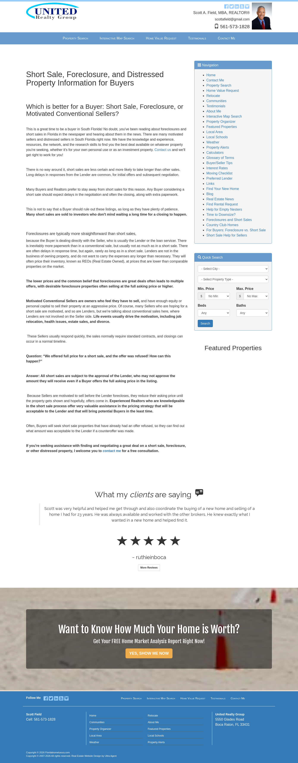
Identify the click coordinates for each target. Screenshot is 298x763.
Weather (212, 142)
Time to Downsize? (220, 214)
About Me (213, 111)
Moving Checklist (219, 173)
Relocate (213, 96)
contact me (112, 451)
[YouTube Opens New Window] (242, 6)
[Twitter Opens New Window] (231, 6)
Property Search (218, 85)
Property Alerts (217, 147)
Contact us (163, 150)
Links (210, 183)
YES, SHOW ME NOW (149, 653)
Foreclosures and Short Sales (229, 220)
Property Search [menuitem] (75, 38)
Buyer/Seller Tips (219, 163)
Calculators (215, 152)
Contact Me (215, 80)
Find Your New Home (222, 189)
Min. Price (206, 289)
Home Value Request (222, 90)
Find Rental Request (222, 204)
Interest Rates (217, 168)
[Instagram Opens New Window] (247, 6)
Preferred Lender (219, 178)
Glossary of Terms (220, 158)
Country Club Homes (222, 225)
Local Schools (217, 137)
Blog (209, 194)
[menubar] (149, 38)
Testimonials (215, 106)
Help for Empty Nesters (224, 209)
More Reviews (149, 567)
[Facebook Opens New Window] (226, 6)
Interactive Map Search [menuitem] (117, 38)
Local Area (214, 132)
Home (211, 75)
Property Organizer (220, 121)
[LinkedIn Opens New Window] (236, 6)
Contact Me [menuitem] (226, 38)
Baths (241, 305)
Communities (216, 101)
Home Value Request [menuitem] (161, 38)
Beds (202, 305)
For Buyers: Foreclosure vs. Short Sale (236, 230)
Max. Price (244, 289)
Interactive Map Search (224, 116)
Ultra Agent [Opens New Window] (110, 756)
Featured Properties (221, 127)
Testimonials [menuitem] (197, 38)
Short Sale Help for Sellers (226, 235)
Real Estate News (220, 199)
